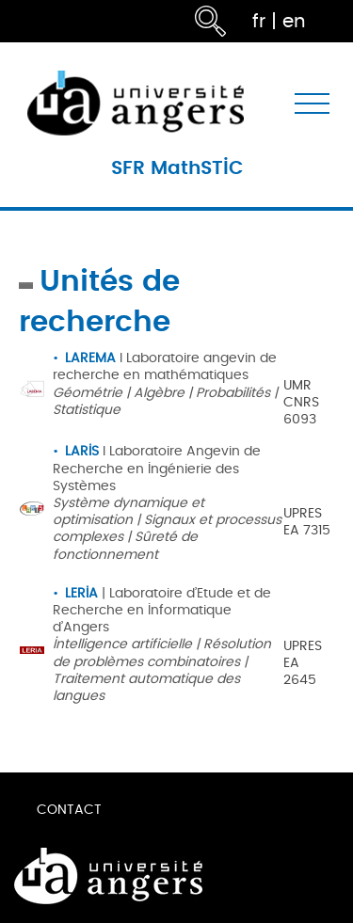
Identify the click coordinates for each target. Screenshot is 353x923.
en (294, 21)
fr (258, 21)
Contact (69, 810)
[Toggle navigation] (312, 103)
